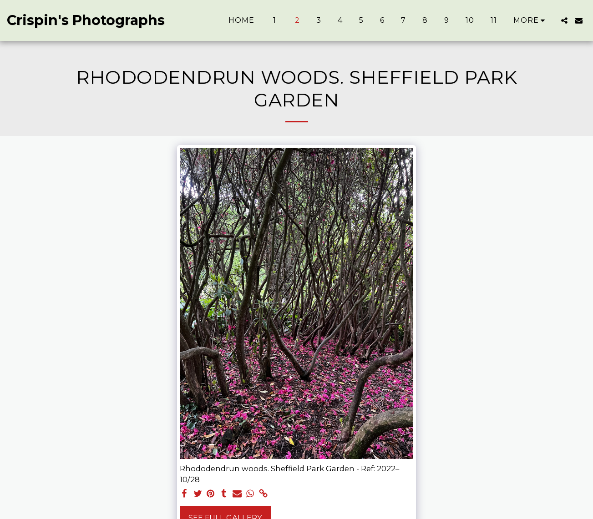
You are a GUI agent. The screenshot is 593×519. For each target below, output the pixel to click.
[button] (564, 20)
